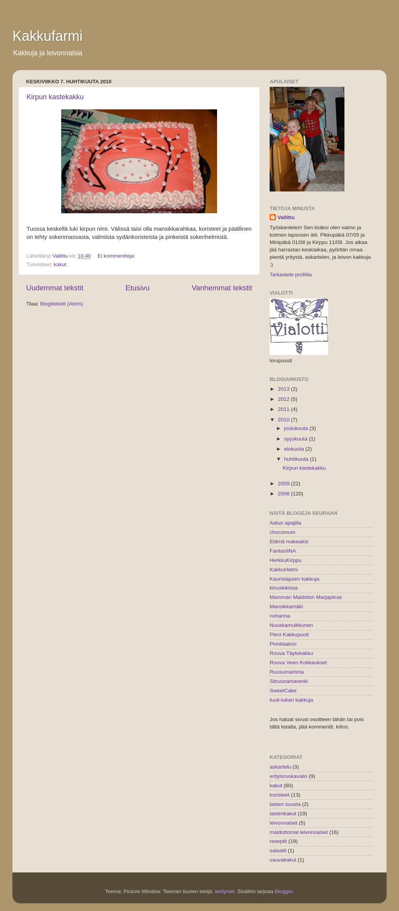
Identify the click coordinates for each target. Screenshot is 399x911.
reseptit (278, 841)
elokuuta (294, 449)
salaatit (278, 850)
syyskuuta (296, 439)
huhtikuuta (297, 459)
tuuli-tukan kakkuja (291, 700)
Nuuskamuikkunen (291, 625)
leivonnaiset (283, 823)
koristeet (280, 795)
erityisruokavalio (288, 776)
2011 (284, 409)
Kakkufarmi (47, 36)
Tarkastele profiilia (291, 274)
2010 (284, 420)
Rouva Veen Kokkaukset (298, 662)
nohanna (280, 616)
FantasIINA (283, 551)
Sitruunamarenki (289, 681)
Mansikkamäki (286, 606)
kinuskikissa (284, 588)
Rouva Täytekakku (291, 653)
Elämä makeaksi (289, 541)
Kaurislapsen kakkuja (295, 579)
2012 (284, 399)
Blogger (284, 891)
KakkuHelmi (284, 569)
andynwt (224, 891)
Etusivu (137, 288)
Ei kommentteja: (117, 256)
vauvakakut (283, 860)
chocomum (282, 532)
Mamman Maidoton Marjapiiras (306, 597)
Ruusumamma (287, 672)
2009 (284, 483)
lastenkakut (283, 813)
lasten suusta (285, 804)
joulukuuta (296, 428)
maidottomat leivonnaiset (299, 832)
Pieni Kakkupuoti (289, 634)
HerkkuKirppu (286, 560)
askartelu (280, 767)
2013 (284, 389)
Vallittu (286, 217)
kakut (60, 264)
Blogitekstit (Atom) (61, 304)
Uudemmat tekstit (54, 288)
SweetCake (283, 690)
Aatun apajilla (285, 523)
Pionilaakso (283, 644)
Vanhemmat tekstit (222, 288)
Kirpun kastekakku (55, 97)
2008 (284, 494)
